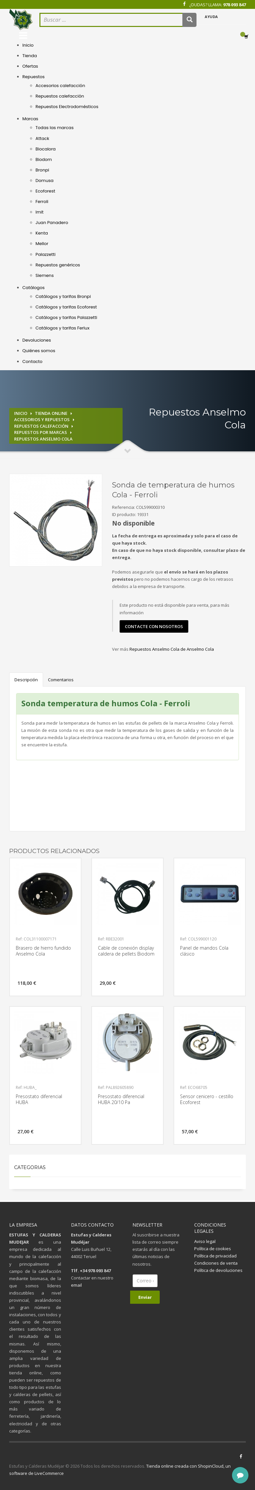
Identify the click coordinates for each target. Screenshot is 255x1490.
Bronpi (42, 170)
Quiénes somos (38, 351)
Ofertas (30, 66)
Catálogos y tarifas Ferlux (62, 328)
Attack (42, 138)
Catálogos (33, 287)
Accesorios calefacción (60, 85)
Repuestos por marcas (40, 432)
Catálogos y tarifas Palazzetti (66, 317)
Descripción (26, 680)
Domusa (44, 180)
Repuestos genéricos (57, 265)
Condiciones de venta (216, 1263)
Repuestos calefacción (59, 96)
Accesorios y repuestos (42, 419)
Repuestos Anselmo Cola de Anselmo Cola (171, 649)
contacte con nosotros (154, 626)
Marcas (30, 119)
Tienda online (51, 413)
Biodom (43, 159)
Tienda (29, 56)
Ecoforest (45, 191)
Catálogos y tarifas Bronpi (63, 296)
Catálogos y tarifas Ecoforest (66, 307)
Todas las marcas (54, 127)
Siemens (44, 275)
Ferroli (41, 201)
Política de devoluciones (218, 1270)
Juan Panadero (51, 222)
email (76, 1285)
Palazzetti (45, 254)
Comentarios (61, 680)
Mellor (41, 243)
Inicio (28, 45)
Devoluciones (36, 340)
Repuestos (33, 77)
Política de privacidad (215, 1256)
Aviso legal (205, 1241)
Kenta (41, 233)
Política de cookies (212, 1249)
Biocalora (45, 149)
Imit (39, 212)
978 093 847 (234, 5)
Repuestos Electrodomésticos (66, 106)
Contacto (32, 361)
